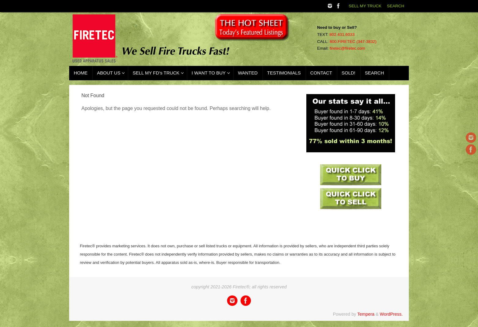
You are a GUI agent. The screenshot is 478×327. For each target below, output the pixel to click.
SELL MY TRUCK (365, 6)
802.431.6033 (342, 34)
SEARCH (395, 6)
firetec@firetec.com (347, 48)
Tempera (365, 314)
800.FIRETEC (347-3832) (353, 41)
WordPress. (391, 314)
